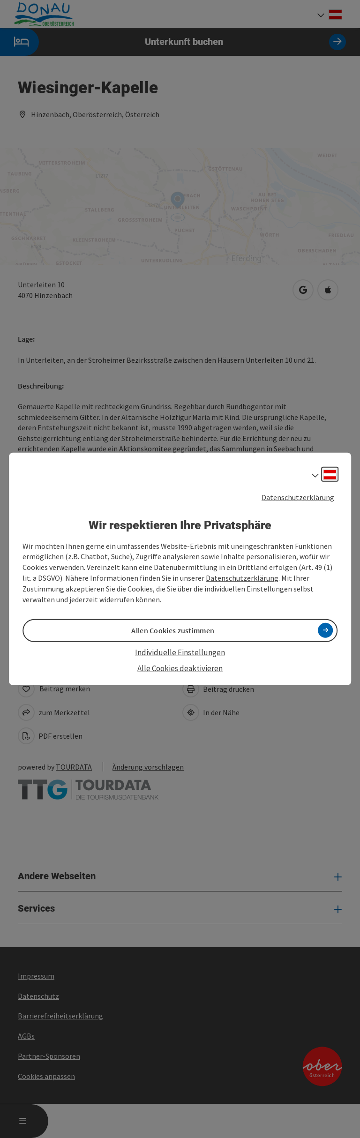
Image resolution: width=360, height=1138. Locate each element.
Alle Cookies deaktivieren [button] (180, 668)
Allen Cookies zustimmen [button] (172, 630)
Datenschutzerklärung (298, 497)
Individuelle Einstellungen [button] (180, 652)
